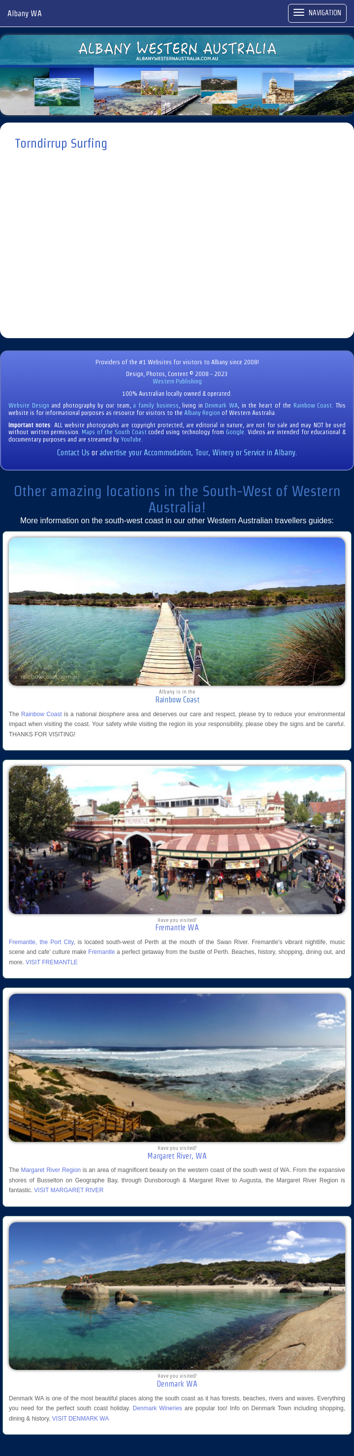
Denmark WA (221, 405)
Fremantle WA (177, 927)
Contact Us (73, 452)
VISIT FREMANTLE (52, 962)
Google (235, 432)
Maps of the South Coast (114, 432)
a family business (155, 405)
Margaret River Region (51, 1170)
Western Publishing (177, 381)
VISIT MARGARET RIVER (68, 1190)
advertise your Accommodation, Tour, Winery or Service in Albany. (198, 452)
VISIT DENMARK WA (80, 1418)
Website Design (28, 405)
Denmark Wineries (157, 1408)
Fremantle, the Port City (41, 942)
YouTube (131, 439)
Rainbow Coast (312, 405)
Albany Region (202, 412)
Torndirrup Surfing (61, 143)
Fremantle (101, 952)
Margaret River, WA (177, 1156)
